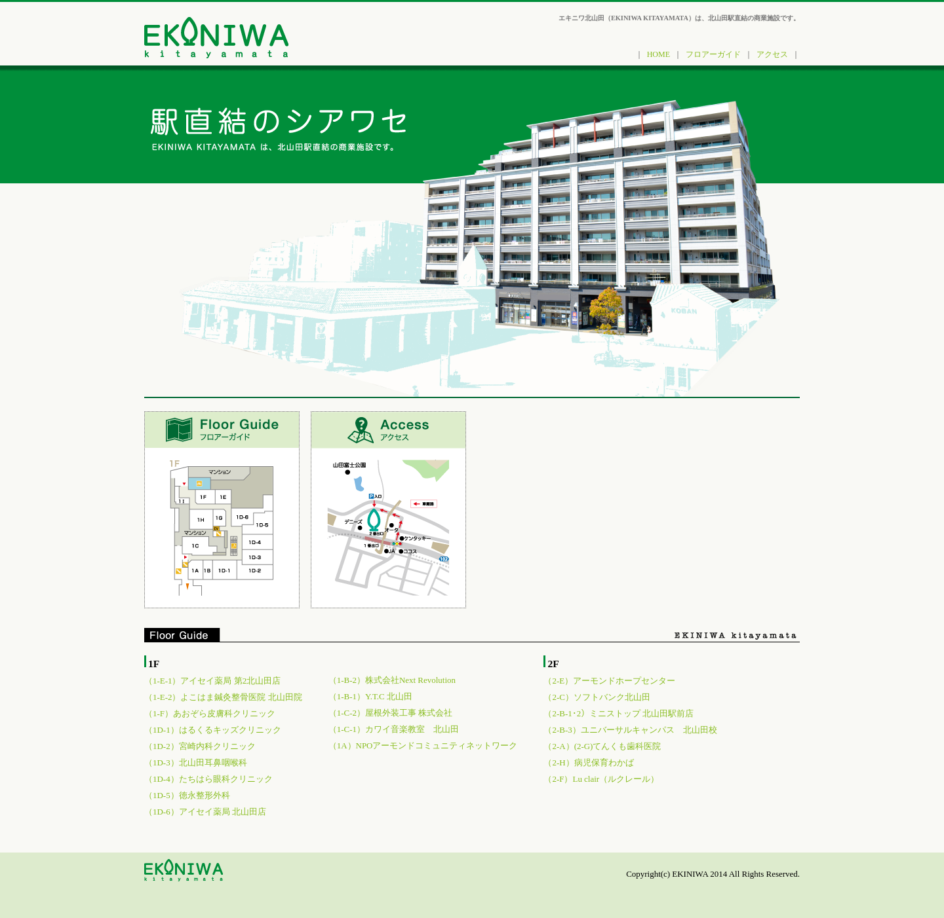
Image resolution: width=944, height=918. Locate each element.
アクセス (772, 54)
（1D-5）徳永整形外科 (187, 795)
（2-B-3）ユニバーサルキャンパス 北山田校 (630, 730)
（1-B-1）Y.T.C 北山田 (370, 696)
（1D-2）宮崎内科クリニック (200, 746)
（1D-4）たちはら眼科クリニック (208, 779)
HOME (658, 54)
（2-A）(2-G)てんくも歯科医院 (602, 746)
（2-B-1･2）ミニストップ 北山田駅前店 (618, 713)
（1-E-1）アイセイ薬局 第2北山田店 (212, 681)
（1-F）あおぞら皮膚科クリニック (209, 713)
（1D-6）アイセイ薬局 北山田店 (205, 812)
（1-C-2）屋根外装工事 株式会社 (390, 713)
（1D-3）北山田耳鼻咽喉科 (195, 762)
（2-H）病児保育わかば (588, 762)
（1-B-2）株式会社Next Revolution (392, 680)
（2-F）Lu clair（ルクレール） (601, 779)
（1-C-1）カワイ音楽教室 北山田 (393, 729)
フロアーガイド (713, 54)
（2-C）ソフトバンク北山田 (596, 697)
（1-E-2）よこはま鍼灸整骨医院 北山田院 (223, 697)
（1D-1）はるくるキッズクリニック (212, 730)
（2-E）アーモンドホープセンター (609, 681)
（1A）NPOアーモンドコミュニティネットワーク (423, 745)
